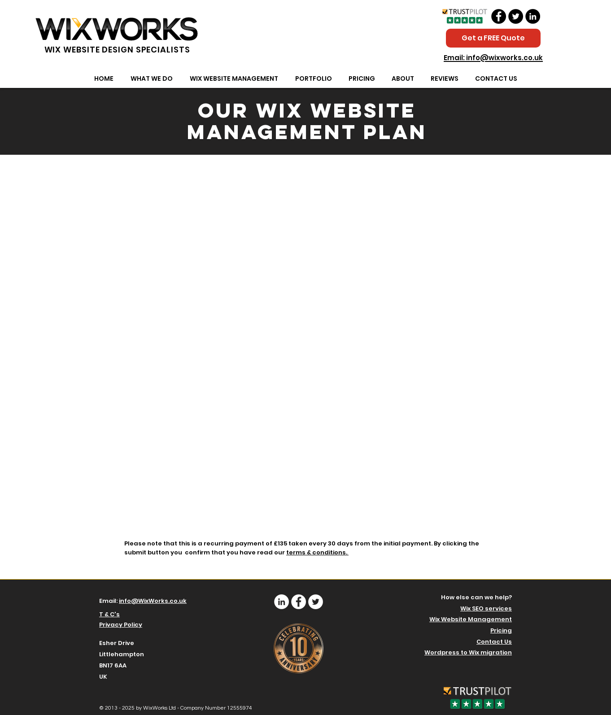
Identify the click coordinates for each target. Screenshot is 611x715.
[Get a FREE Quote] (493, 38)
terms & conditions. (317, 552)
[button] (151, 79)
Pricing (501, 630)
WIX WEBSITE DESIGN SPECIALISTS (117, 49)
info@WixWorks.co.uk (153, 601)
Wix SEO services (486, 608)
